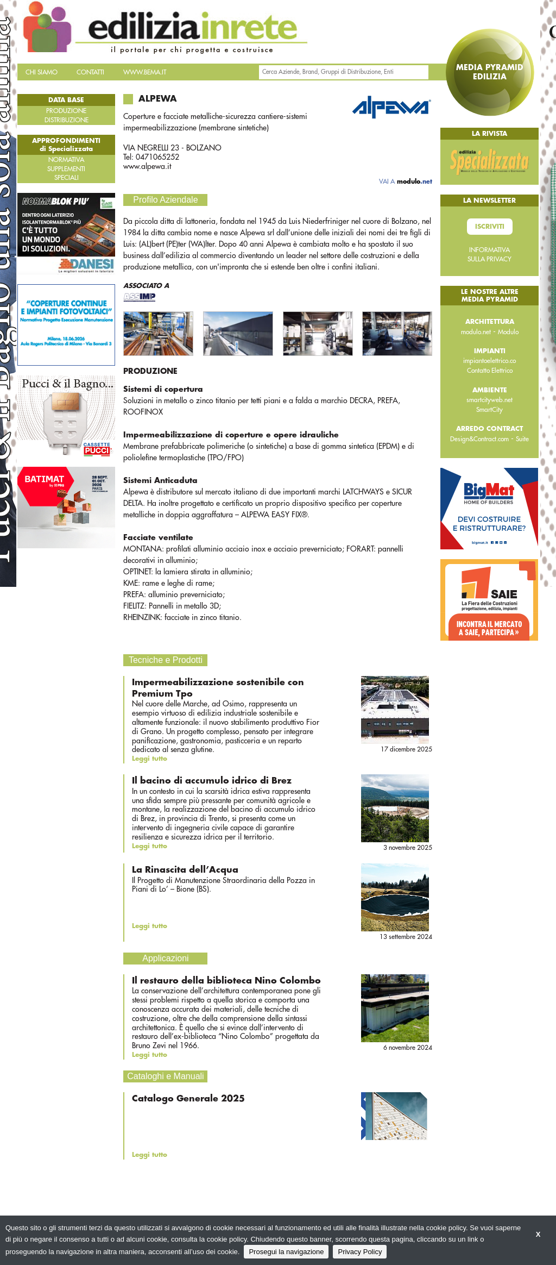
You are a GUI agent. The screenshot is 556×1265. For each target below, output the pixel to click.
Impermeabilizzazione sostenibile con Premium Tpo (218, 688)
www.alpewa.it (147, 166)
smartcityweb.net (489, 400)
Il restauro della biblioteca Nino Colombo (226, 980)
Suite (522, 439)
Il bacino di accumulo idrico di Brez (212, 780)
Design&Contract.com (479, 439)
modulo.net (476, 332)
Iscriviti (489, 226)
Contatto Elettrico (490, 370)
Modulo (508, 332)
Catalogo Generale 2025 (188, 1098)
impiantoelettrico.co (489, 361)
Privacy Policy (360, 1252)
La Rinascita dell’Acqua (185, 870)
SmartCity (489, 409)
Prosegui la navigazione (286, 1252)
